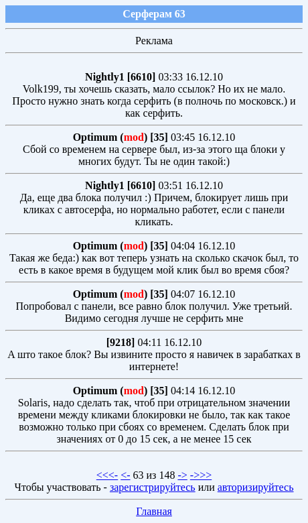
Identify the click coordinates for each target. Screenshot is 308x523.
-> (182, 475)
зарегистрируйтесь (153, 487)
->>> (201, 475)
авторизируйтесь (256, 487)
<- (125, 475)
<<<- (107, 475)
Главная (154, 511)
